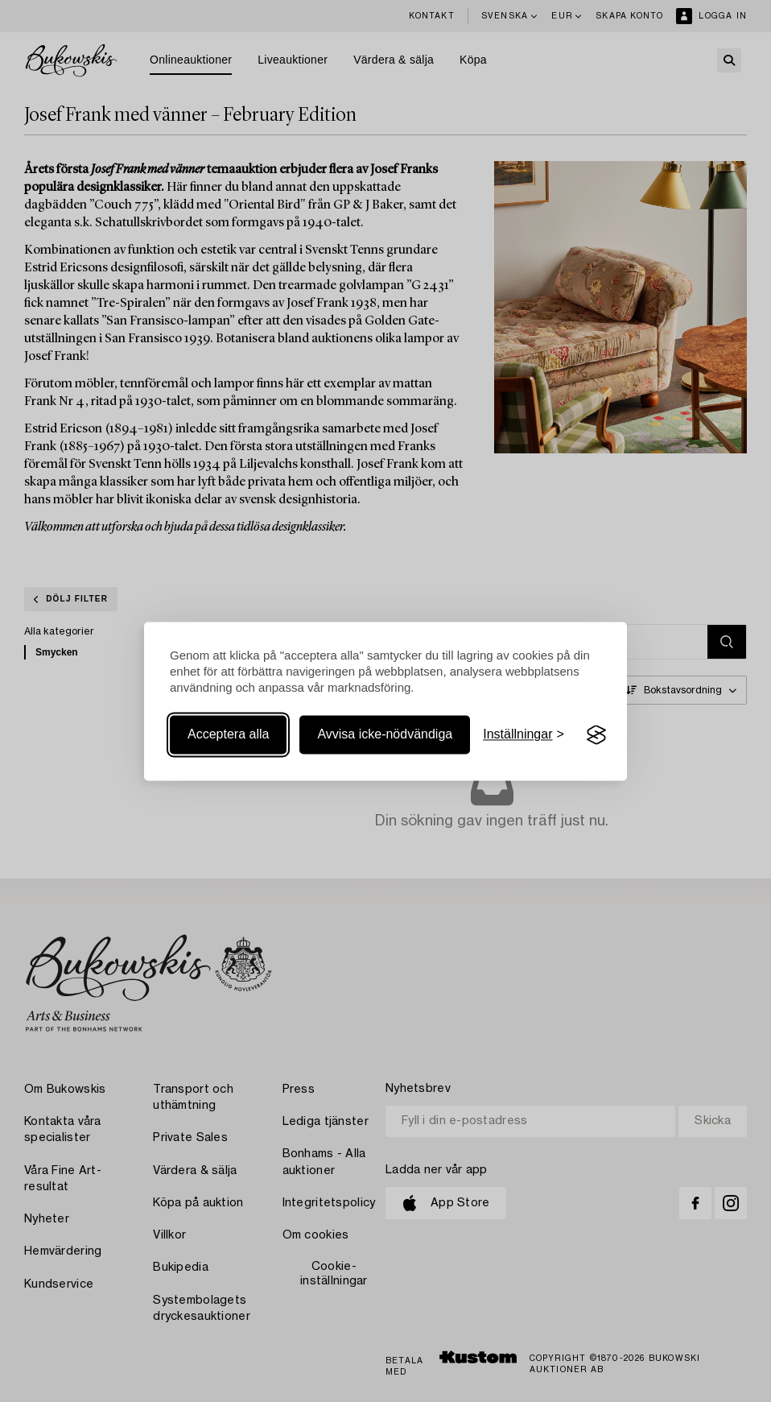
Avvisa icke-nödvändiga (384, 735)
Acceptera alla (228, 735)
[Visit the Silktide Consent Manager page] (596, 735)
